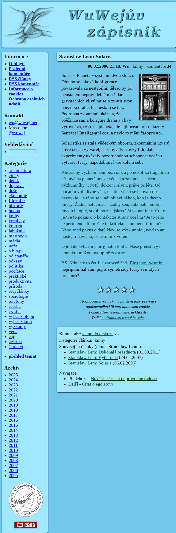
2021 (13, 395)
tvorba (15, 306)
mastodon (18, 235)
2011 (13, 445)
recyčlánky (19, 291)
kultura (15, 225)
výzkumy (17, 326)
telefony (16, 301)
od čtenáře (18, 256)
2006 (13, 470)
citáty (14, 175)
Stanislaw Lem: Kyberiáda (93, 357)
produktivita (20, 281)
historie (16, 205)
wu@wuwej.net (23, 122)
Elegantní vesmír (146, 262)
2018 (13, 410)
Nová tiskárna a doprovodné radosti (124, 378)
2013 (13, 435)
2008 (13, 460)
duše (13, 190)
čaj (11, 336)
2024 (13, 380)
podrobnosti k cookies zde (123, 318)
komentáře (156, 66)
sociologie (18, 296)
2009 (13, 455)
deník (14, 180)
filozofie (17, 200)
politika (16, 266)
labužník (17, 230)
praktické (17, 276)
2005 (13, 475)
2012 (13, 440)
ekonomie (18, 195)
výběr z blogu (21, 316)
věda (13, 331)
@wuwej (17, 132)
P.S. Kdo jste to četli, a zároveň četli (95, 262)
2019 (13, 405)
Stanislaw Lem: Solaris (90, 363)
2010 (13, 450)
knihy (138, 66)
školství (16, 346)
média (14, 241)
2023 (13, 385)
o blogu (16, 251)
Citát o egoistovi (97, 384)
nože (13, 246)
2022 (13, 390)
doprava (16, 185)
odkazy (15, 261)
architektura (20, 170)
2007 (13, 465)
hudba (14, 210)
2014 (13, 430)
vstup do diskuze (97, 333)
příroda (15, 286)
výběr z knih (20, 321)
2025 (13, 375)
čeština (15, 341)
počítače (16, 271)
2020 (13, 400)
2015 (13, 425)
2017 (13, 415)
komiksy (17, 220)
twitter (15, 311)
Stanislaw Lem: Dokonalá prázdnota (102, 352)
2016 (13, 420)
